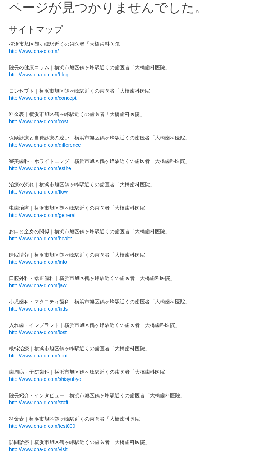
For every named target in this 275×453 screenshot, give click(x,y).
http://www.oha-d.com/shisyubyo (45, 379)
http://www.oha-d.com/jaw (38, 285)
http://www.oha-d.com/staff (38, 402)
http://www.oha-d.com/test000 (42, 426)
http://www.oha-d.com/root (38, 356)
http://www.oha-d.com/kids (38, 309)
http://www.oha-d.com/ (34, 51)
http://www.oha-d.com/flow (38, 192)
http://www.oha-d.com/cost (38, 121)
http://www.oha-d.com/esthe (40, 168)
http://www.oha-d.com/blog (38, 74)
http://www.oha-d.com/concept (43, 98)
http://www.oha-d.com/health (41, 238)
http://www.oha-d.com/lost (38, 332)
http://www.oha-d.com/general (42, 215)
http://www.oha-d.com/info (38, 262)
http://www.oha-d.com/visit (38, 449)
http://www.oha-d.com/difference (45, 145)
